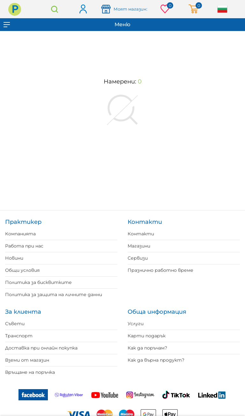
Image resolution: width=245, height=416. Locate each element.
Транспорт (19, 336)
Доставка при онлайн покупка (41, 348)
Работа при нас (24, 246)
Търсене (54, 9)
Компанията (20, 234)
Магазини (139, 246)
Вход (82, 9)
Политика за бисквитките (38, 282)
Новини (14, 258)
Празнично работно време (160, 270)
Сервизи (138, 258)
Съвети (15, 323)
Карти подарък (147, 336)
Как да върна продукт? (156, 360)
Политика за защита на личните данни (53, 294)
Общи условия (22, 270)
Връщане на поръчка (30, 372)
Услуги (136, 323)
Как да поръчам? (147, 348)
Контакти (141, 234)
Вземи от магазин (27, 360)
